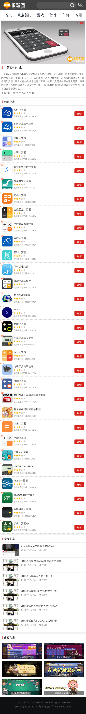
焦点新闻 (24, 15)
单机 (65, 15)
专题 (78, 15)
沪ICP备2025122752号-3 (29, 706)
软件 (53, 15)
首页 (8, 15)
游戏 (40, 15)
